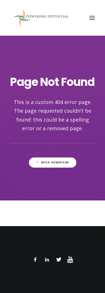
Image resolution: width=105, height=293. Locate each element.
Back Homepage (52, 162)
